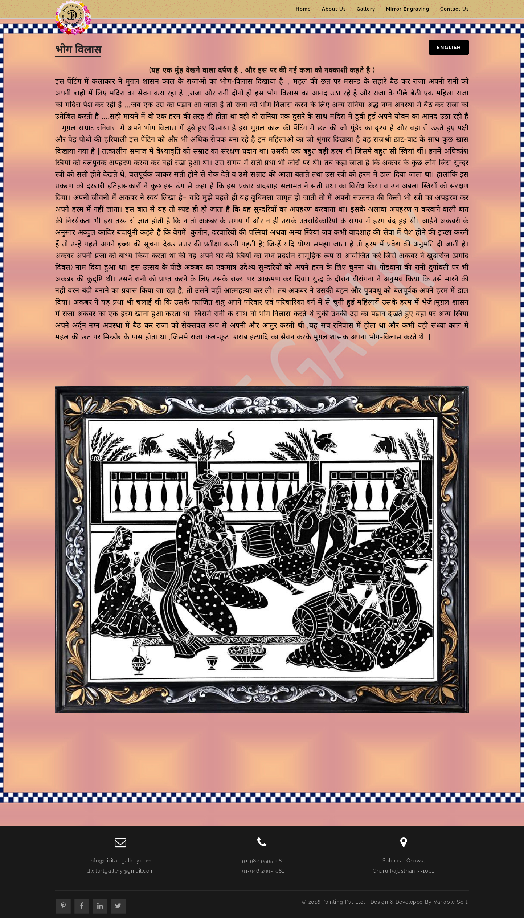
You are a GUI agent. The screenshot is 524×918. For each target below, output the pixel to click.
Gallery (366, 9)
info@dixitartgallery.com (120, 861)
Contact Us (454, 9)
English (449, 47)
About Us (334, 9)
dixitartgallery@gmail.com (120, 871)
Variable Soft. (451, 902)
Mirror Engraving (407, 9)
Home (303, 9)
